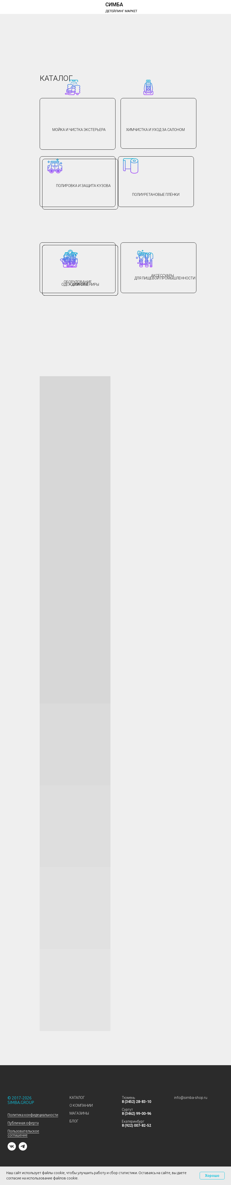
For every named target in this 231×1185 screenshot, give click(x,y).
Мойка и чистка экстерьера (79, 130)
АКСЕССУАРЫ (162, 276)
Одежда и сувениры (80, 284)
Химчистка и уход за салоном (155, 130)
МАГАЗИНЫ (79, 1113)
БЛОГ (74, 1121)
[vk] (12, 1149)
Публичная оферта (23, 1123)
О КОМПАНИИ (81, 1105)
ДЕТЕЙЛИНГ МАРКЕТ (121, 11)
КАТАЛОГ (77, 1098)
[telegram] (23, 1149)
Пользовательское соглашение (23, 1133)
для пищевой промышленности (164, 278)
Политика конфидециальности (33, 1115)
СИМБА (114, 5)
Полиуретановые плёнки (155, 195)
